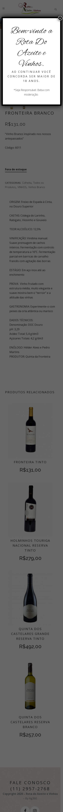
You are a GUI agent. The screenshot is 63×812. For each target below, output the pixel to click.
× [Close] (60, 18)
